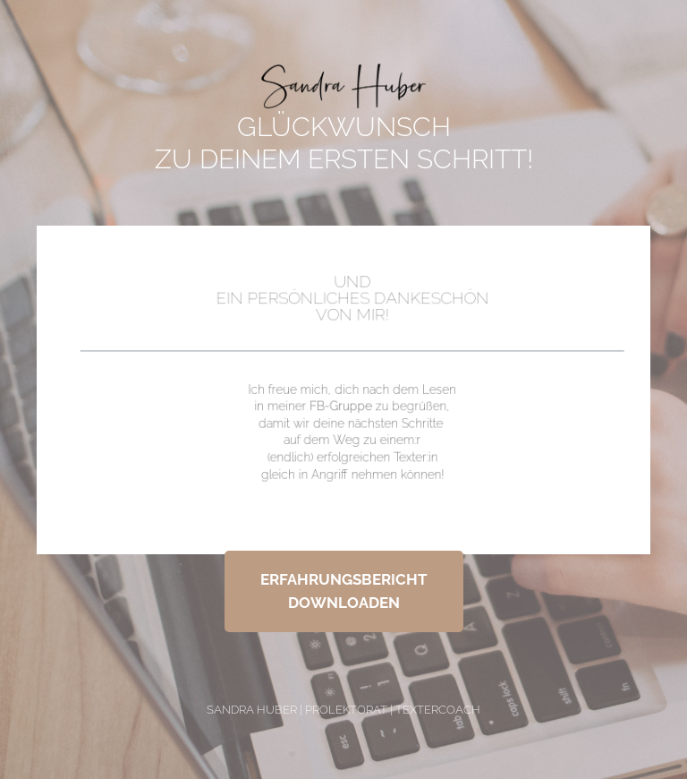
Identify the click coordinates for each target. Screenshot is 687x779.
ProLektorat (346, 709)
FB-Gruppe (340, 405)
